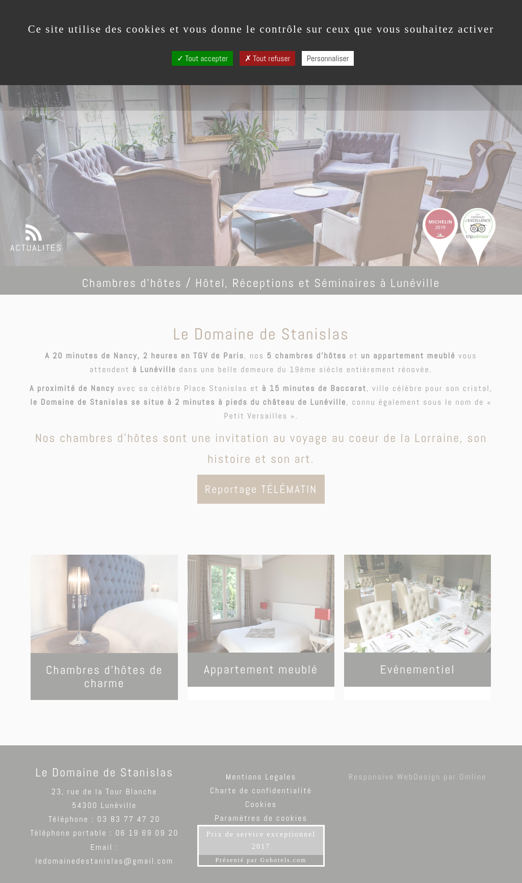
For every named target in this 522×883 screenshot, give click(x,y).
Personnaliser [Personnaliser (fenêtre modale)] (328, 58)
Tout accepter (202, 58)
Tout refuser (268, 58)
